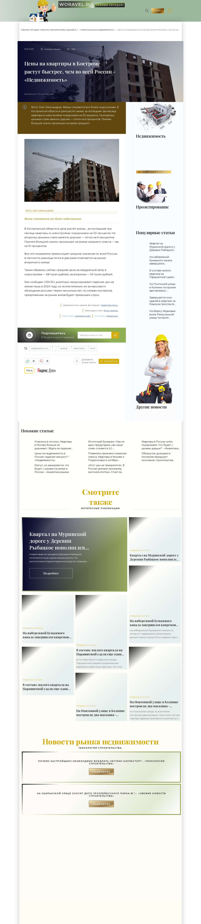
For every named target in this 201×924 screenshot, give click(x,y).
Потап (29, 49)
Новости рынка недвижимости (97, 29)
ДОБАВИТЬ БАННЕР (153, 172)
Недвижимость (39, 348)
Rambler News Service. (109, 305)
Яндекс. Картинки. (111, 311)
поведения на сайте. (83, 316)
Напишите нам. (112, 316)
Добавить (84, 361)
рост (93, 348)
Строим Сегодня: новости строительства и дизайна (48, 29)
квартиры (78, 348)
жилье (64, 348)
